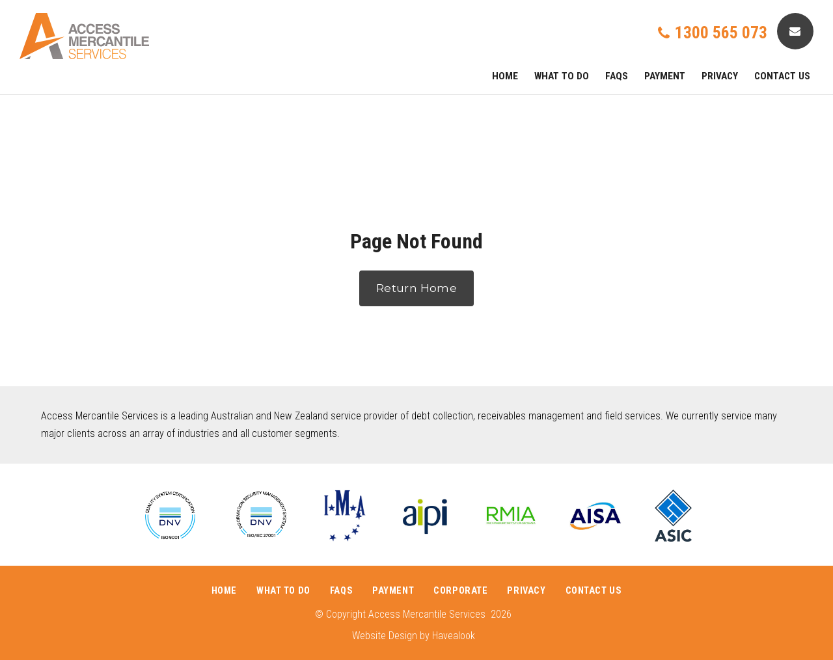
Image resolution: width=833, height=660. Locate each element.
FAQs (616, 76)
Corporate (460, 590)
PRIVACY (720, 76)
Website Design (384, 635)
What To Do (561, 76)
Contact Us (782, 76)
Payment (664, 76)
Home (505, 76)
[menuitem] (224, 591)
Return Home (416, 288)
